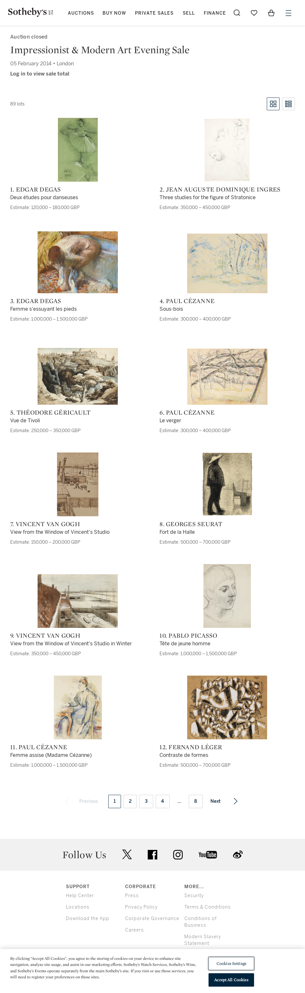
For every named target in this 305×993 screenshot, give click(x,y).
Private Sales (154, 13)
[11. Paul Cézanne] (78, 707)
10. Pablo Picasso (188, 635)
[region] (152, 971)
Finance (215, 13)
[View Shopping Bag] (271, 12)
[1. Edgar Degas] (78, 150)
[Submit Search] (237, 13)
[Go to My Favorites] (254, 12)
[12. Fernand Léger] (227, 707)
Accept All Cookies (231, 979)
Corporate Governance (152, 918)
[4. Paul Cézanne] (227, 263)
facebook (152, 854)
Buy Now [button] (114, 13)
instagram (178, 854)
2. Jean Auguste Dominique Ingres (220, 189)
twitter (127, 854)
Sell (189, 13)
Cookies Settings (231, 963)
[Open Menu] (288, 13)
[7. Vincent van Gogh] (77, 484)
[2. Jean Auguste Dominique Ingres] (227, 150)
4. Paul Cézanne (187, 301)
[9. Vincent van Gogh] (78, 601)
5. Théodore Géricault (50, 412)
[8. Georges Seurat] (227, 484)
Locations (77, 907)
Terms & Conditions (207, 907)
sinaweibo (238, 855)
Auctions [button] (81, 13)
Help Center (80, 895)
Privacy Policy (141, 907)
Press (132, 895)
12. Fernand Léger (191, 747)
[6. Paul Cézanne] (227, 377)
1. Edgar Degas (35, 189)
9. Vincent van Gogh (45, 635)
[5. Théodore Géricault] (78, 376)
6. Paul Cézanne (187, 412)
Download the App (87, 918)
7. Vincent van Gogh (45, 524)
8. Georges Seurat (191, 524)
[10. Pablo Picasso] (227, 596)
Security (194, 895)
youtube (208, 855)
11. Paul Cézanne (38, 747)
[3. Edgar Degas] (78, 262)
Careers (134, 930)
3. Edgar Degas (35, 301)
